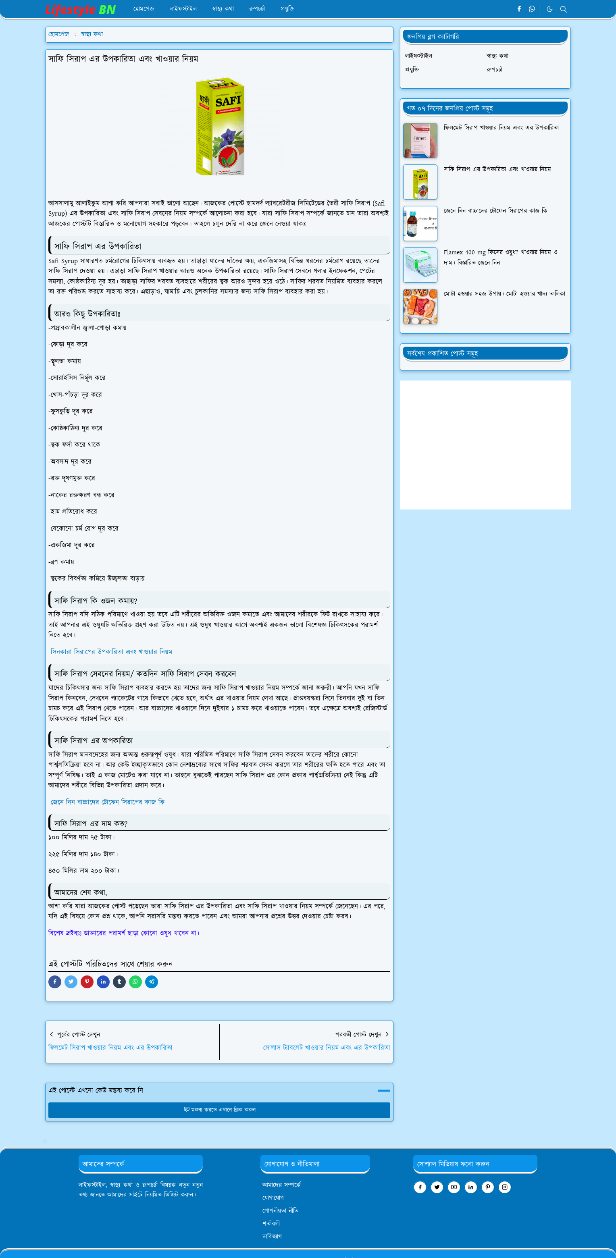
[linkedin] (471, 1187)
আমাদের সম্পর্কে (281, 1185)
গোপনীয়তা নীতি (280, 1211)
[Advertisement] (485, 445)
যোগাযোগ (273, 1198)
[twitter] (437, 1187)
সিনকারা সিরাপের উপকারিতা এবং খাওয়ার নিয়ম (110, 652)
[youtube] (454, 1187)
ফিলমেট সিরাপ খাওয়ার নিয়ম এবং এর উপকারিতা (501, 128)
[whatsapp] (532, 9)
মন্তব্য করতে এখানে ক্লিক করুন (219, 1110)
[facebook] (519, 9)
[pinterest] (488, 1187)
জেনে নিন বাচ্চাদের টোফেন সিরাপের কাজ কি (108, 802)
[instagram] (505, 1187)
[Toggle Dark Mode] (549, 9)
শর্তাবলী (271, 1224)
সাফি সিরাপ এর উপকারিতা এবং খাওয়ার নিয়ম (497, 169)
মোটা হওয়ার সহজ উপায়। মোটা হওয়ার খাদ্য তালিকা (504, 294)
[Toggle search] (563, 9)
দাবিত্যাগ (272, 1236)
